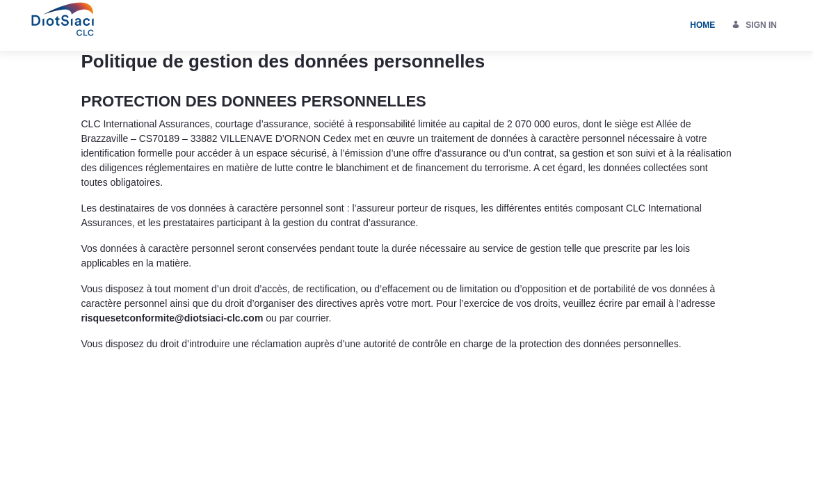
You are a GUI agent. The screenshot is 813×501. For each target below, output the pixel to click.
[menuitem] (702, 25)
